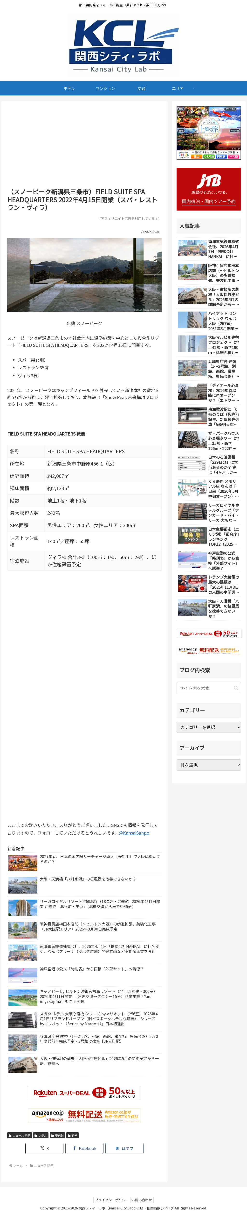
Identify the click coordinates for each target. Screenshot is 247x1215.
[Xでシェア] (53, 1148)
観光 (72, 1135)
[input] (209, 688)
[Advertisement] (84, 146)
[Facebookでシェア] (84, 1148)
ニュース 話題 (19, 1135)
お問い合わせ (143, 1199)
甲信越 (57, 1135)
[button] (236, 688)
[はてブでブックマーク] (115, 1148)
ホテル (40, 1135)
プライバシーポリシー (111, 1199)
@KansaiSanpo (134, 832)
